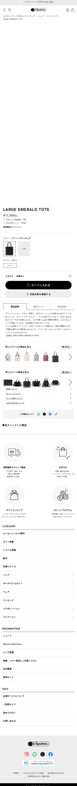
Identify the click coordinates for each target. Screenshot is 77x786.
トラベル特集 (9, 550)
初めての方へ (9, 713)
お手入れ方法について (15, 403)
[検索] (9, 9)
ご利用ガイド (9, 704)
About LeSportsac (12, 644)
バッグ (41, 16)
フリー (10, 265)
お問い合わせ (9, 721)
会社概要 (7, 669)
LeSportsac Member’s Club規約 (33, 773)
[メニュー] (4, 10)
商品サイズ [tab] (38, 306)
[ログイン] (67, 10)
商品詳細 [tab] (62, 306)
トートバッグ (52, 16)
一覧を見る (65, 347)
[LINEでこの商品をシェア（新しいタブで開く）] (38, 414)
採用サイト (8, 677)
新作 (5, 558)
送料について (11, 389)
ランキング (8, 600)
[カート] (72, 10)
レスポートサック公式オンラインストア (19, 16)
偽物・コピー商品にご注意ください (20, 661)
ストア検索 (8, 652)
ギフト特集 (8, 542)
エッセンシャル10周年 (14, 533)
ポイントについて (13, 394)
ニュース (7, 636)
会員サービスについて (13, 696)
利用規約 (16, 773)
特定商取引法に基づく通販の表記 (39, 776)
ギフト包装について (14, 398)
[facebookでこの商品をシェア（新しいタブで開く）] (50, 414)
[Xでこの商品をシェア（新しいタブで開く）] (44, 414)
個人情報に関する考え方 (56, 773)
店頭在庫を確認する (40, 294)
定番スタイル (9, 566)
